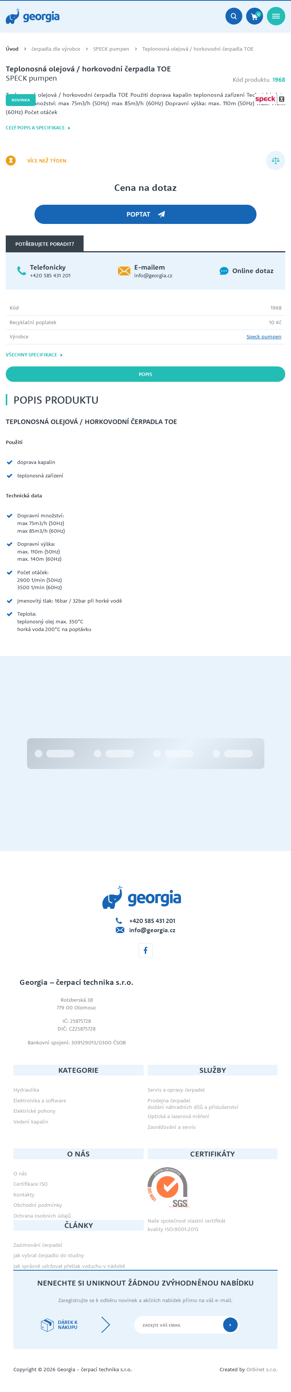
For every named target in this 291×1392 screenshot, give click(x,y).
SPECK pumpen (111, 49)
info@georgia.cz (153, 275)
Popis (145, 374)
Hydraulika (26, 1089)
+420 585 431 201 (50, 275)
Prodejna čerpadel (169, 1100)
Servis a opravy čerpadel (176, 1089)
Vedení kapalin (30, 1121)
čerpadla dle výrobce (55, 49)
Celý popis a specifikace (38, 127)
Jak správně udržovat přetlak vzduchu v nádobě (69, 1266)
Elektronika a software (39, 1100)
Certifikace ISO (30, 1183)
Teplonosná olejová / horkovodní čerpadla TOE (197, 49)
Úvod (12, 49)
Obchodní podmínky (37, 1204)
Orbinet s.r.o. (262, 1369)
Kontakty (24, 1194)
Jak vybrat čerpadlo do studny (48, 1255)
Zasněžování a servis (172, 1127)
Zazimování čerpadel (37, 1244)
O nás (20, 1173)
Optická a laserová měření (178, 1116)
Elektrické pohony (34, 1110)
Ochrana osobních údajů (42, 1215)
